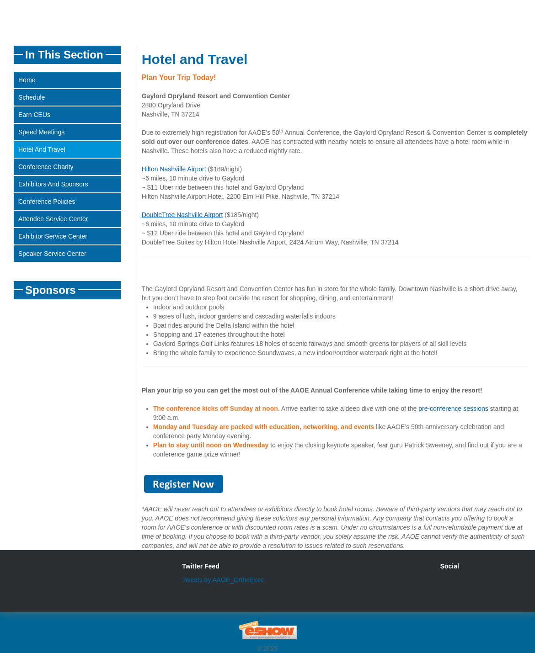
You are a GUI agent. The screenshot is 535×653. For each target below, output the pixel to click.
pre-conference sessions (453, 408)
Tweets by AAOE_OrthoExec (223, 580)
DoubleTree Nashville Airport (182, 214)
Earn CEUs (34, 114)
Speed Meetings (41, 132)
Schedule (31, 97)
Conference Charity (46, 166)
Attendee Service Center (53, 219)
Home (26, 80)
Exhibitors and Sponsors (53, 184)
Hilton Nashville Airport (174, 169)
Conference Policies (46, 201)
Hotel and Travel (41, 149)
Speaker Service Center (52, 253)
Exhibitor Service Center (52, 236)
